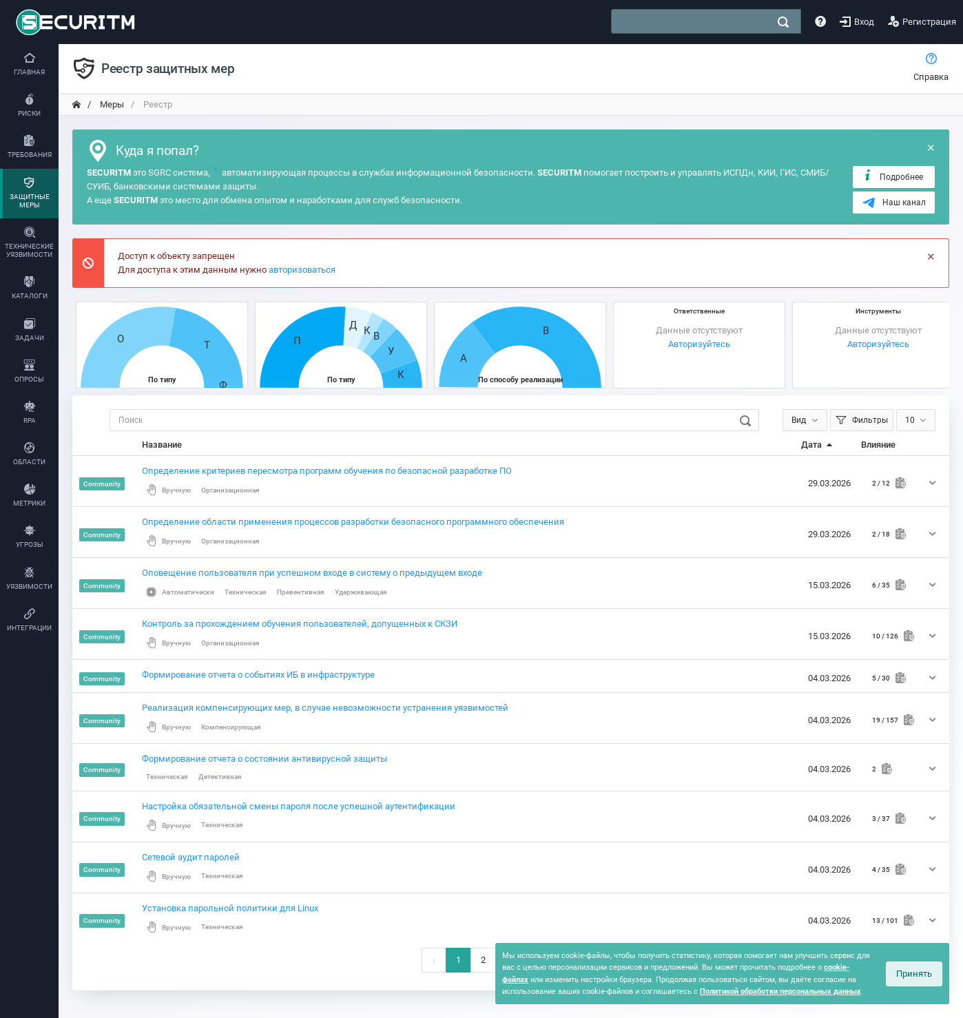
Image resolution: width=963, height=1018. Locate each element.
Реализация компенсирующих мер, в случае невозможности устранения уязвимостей (325, 708)
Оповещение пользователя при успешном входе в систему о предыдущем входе (312, 573)
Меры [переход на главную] (111, 104)
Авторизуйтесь (699, 344)
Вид (798, 420)
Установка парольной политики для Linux (230, 908)
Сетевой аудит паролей (191, 857)
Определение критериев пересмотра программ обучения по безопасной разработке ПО (327, 471)
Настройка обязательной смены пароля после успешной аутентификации (298, 806)
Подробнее (892, 176)
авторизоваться (302, 269)
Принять (914, 973)
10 (910, 420)
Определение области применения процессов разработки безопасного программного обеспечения (353, 522)
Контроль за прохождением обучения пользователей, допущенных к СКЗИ (299, 624)
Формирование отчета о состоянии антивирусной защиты (264, 759)
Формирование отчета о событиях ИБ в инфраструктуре (258, 674)
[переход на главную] (76, 104)
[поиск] (783, 22)
